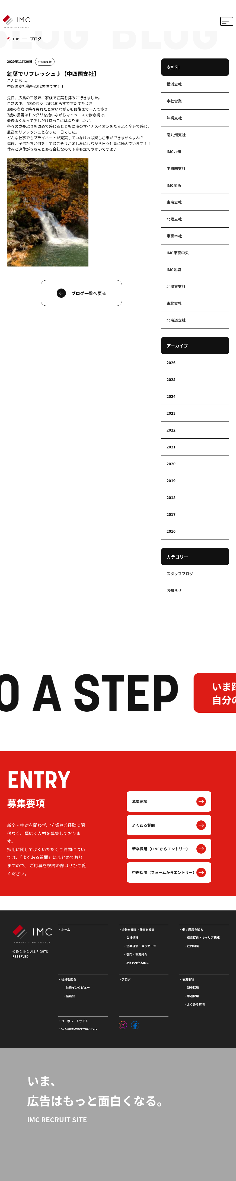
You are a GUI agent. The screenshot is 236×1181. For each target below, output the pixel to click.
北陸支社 (174, 219)
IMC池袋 (174, 269)
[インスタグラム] (123, 1024)
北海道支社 (176, 320)
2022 (171, 430)
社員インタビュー (78, 987)
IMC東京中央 (178, 252)
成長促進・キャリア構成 (203, 937)
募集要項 (139, 801)
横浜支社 (174, 84)
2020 (171, 463)
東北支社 (174, 303)
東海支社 (174, 202)
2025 (171, 379)
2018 (171, 497)
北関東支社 (176, 286)
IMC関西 (174, 185)
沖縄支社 (174, 117)
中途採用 (193, 996)
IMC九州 (174, 151)
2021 (171, 447)
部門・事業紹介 (136, 954)
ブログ (126, 979)
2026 (171, 362)
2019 (171, 480)
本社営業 (174, 101)
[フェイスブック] (135, 1024)
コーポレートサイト (74, 1021)
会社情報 (132, 937)
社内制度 (193, 946)
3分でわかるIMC (137, 962)
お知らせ (174, 590)
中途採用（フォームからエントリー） (164, 872)
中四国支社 (45, 62)
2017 (171, 514)
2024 (171, 396)
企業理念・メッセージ (141, 946)
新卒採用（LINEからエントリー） (161, 848)
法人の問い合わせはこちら (79, 1029)
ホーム (65, 929)
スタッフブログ (180, 573)
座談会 (70, 996)
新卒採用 (193, 987)
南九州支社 (176, 134)
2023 (171, 413)
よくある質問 (143, 825)
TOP (15, 38)
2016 (171, 531)
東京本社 (174, 235)
